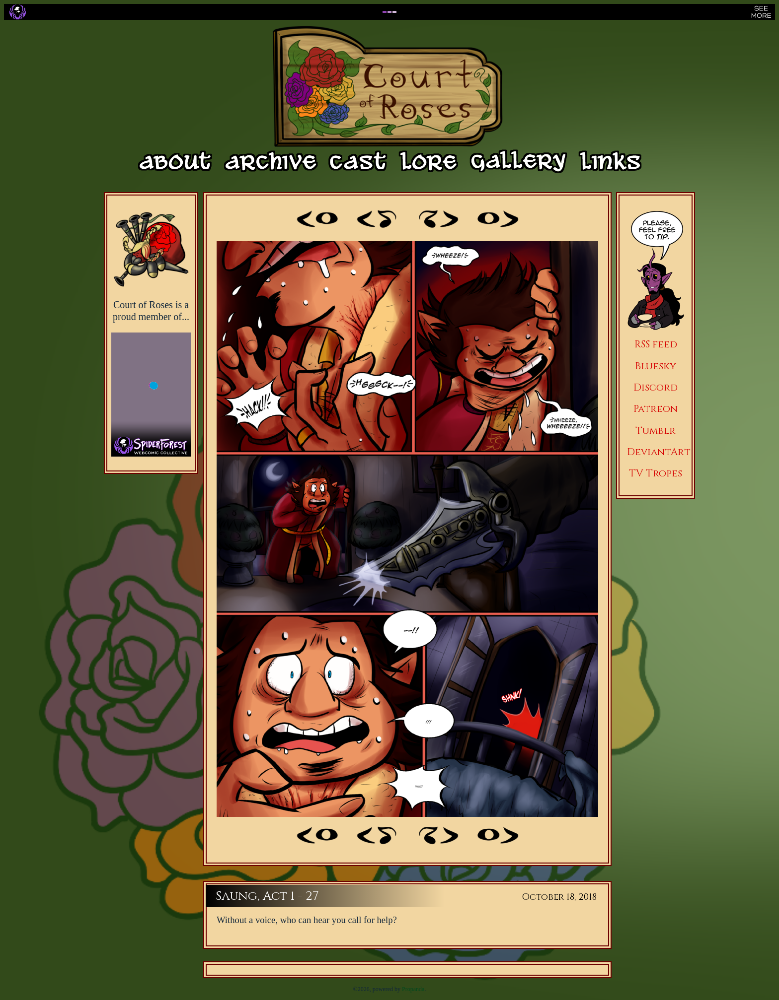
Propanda (413, 989)
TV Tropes (655, 473)
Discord (655, 387)
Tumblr (655, 430)
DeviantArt (659, 452)
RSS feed (655, 344)
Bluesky (655, 366)
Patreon (655, 408)
